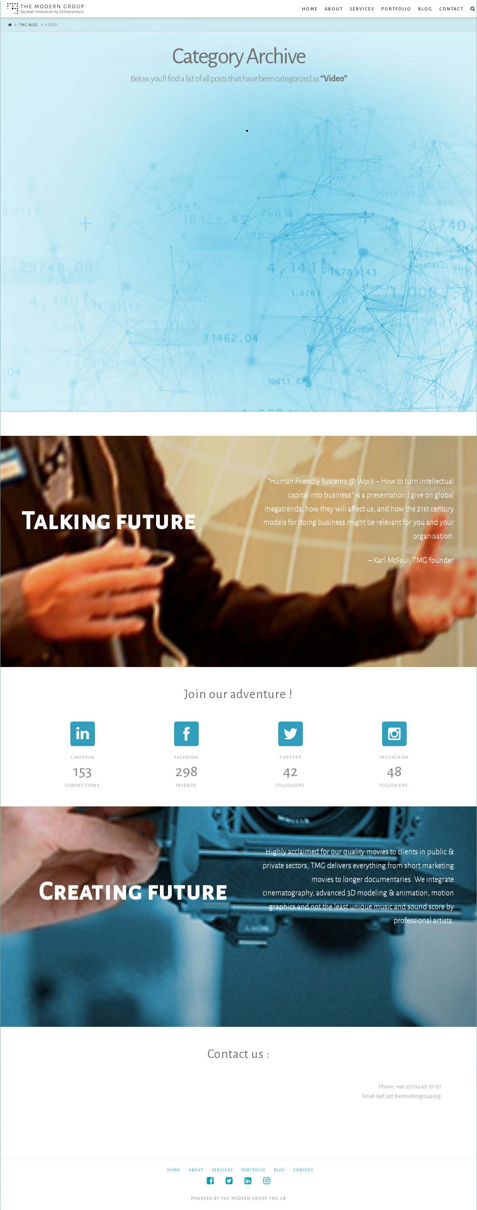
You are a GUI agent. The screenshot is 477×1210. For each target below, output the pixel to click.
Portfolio (253, 1170)
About (196, 1170)
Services (222, 1170)
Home (173, 1170)
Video (51, 25)
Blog (279, 1170)
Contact (304, 1170)
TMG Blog (28, 25)
